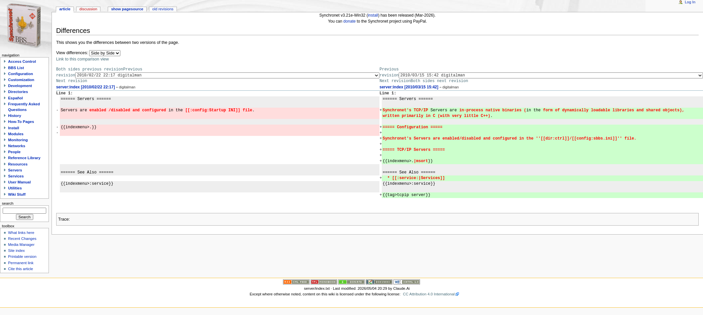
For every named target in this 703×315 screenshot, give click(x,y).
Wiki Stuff (17, 194)
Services (16, 176)
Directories (18, 92)
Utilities (15, 188)
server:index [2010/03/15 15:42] (408, 87)
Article (64, 9)
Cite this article (20, 269)
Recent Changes (22, 239)
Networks (16, 146)
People (14, 152)
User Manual (19, 182)
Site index (16, 251)
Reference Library (24, 158)
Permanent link (20, 263)
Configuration (20, 74)
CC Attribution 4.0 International (429, 294)
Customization (21, 80)
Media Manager (21, 245)
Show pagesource (127, 9)
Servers (15, 170)
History (14, 116)
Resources (18, 164)
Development (20, 86)
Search (8, 203)
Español (15, 98)
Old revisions (163, 9)
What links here (21, 233)
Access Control (22, 61)
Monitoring (18, 140)
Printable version (22, 257)
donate (350, 21)
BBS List (16, 68)
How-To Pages (21, 122)
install (373, 15)
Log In (690, 2)
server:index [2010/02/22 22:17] (85, 87)
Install (13, 128)
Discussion (88, 9)
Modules (15, 134)
